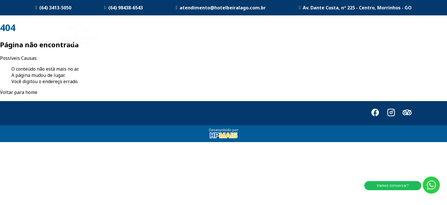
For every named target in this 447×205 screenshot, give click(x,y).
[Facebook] (375, 113)
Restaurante (336, 35)
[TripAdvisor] (407, 113)
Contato (403, 35)
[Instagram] (391, 113)
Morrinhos (372, 35)
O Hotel (207, 35)
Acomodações (246, 35)
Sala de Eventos (294, 35)
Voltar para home (18, 92)
